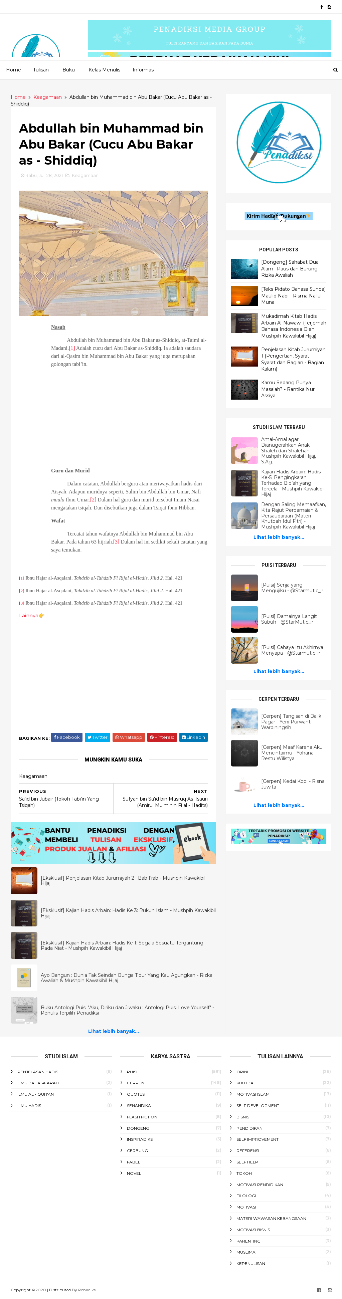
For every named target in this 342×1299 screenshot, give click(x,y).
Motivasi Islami (253, 1094)
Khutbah (246, 1082)
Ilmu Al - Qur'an (35, 1094)
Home (13, 70)
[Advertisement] (129, 415)
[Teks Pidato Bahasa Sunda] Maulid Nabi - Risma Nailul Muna (293, 295)
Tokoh (244, 1173)
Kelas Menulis (104, 70)
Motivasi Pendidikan (259, 1184)
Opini (242, 1071)
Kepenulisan (250, 1263)
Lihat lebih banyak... (113, 1031)
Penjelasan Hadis (37, 1071)
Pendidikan (249, 1128)
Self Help (247, 1161)
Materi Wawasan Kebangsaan (271, 1218)
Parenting (248, 1241)
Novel (134, 1173)
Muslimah (247, 1252)
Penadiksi (87, 1289)
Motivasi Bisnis (253, 1229)
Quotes (136, 1094)
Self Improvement (257, 1139)
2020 (41, 1289)
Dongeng (138, 1128)
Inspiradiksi (140, 1139)
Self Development (257, 1105)
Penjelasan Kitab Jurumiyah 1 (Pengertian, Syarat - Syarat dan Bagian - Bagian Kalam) (293, 359)
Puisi (132, 1071)
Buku (68, 70)
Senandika (139, 1105)
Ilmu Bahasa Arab (38, 1082)
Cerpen (135, 1082)
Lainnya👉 (32, 615)
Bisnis (242, 1116)
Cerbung (137, 1150)
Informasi (144, 70)
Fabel (133, 1161)
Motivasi (246, 1207)
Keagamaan (85, 175)
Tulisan (41, 70)
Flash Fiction (142, 1116)
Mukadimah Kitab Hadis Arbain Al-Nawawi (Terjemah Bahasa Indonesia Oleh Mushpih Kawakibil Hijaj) (293, 326)
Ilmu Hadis (29, 1105)
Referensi (247, 1150)
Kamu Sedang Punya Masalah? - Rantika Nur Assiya (288, 389)
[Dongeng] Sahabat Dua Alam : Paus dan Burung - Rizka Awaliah (291, 268)
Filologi (246, 1195)
